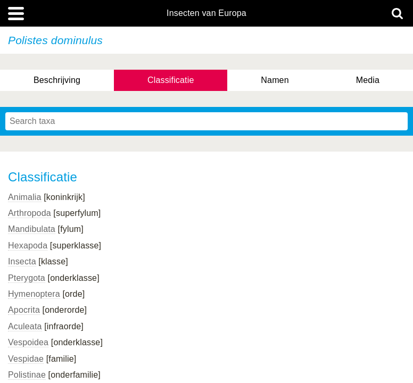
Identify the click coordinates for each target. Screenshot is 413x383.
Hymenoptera (34, 293)
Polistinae (27, 374)
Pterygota (26, 277)
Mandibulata (31, 229)
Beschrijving (57, 80)
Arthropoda (29, 213)
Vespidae (26, 358)
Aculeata (25, 326)
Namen (274, 80)
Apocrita (24, 309)
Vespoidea (28, 342)
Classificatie (170, 80)
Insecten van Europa (206, 13)
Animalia (25, 197)
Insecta (22, 261)
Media (367, 80)
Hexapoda (27, 245)
